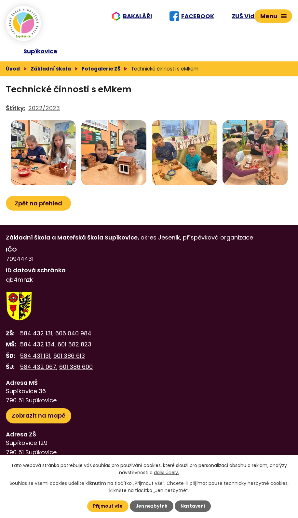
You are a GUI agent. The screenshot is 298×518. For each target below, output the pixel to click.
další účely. (166, 472)
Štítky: (15, 108)
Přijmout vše (108, 506)
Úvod (13, 68)
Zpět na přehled (38, 203)
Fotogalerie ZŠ (101, 68)
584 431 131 (35, 356)
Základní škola (51, 68)
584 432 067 (38, 367)
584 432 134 (37, 344)
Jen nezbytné (152, 506)
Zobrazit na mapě (38, 415)
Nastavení (193, 506)
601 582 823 (74, 344)
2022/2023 (44, 108)
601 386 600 (76, 367)
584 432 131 (36, 333)
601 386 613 (69, 356)
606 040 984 (73, 333)
